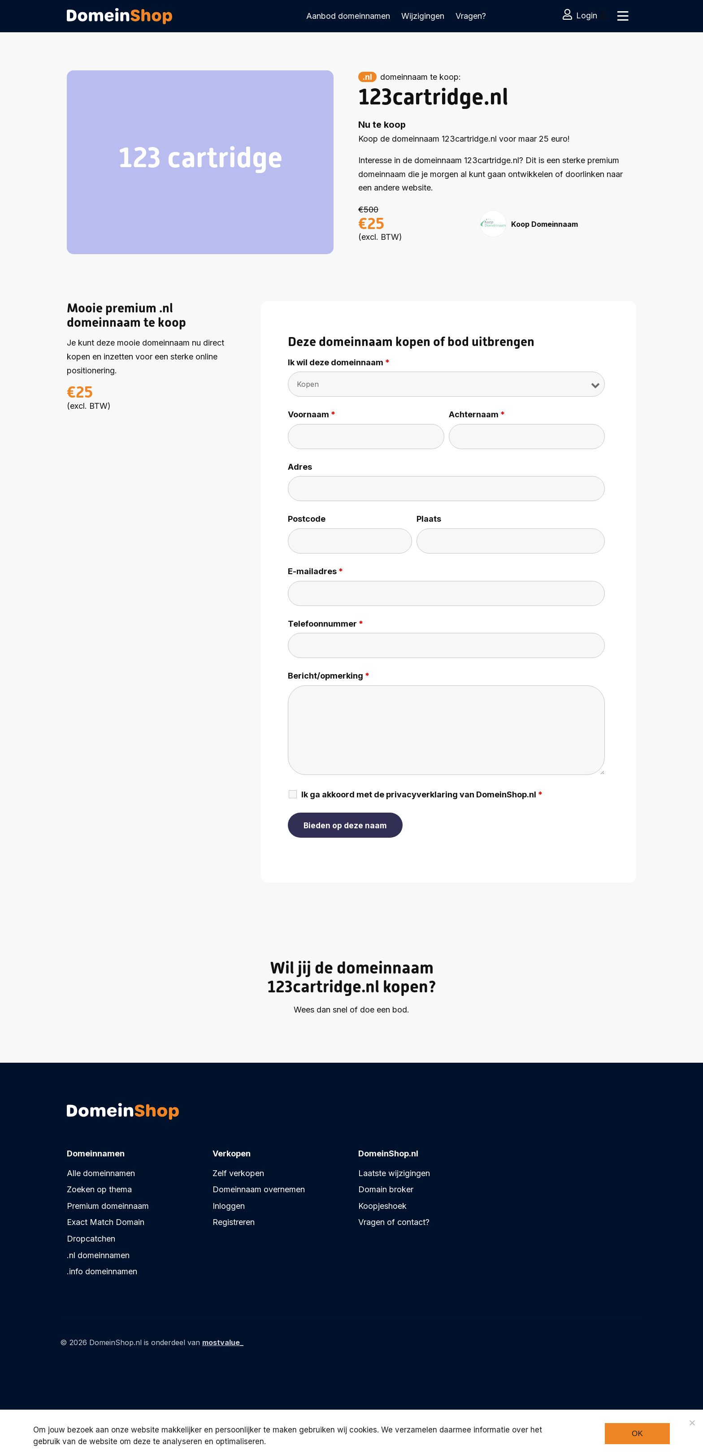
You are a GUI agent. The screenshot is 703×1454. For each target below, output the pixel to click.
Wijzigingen (422, 16)
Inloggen (229, 1206)
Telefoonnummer (325, 623)
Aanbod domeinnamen (348, 16)
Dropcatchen (91, 1238)
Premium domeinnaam (108, 1206)
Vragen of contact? (394, 1222)
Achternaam (477, 414)
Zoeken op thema (99, 1189)
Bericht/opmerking (328, 675)
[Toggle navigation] (621, 16)
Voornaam (311, 414)
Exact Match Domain (105, 1222)
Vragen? (471, 16)
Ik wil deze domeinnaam (339, 362)
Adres (300, 467)
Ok (637, 1433)
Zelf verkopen (238, 1173)
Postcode (306, 519)
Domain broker (385, 1189)
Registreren (234, 1222)
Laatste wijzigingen (394, 1173)
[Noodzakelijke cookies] (691, 1422)
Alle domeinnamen (101, 1173)
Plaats (429, 519)
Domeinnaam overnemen (259, 1189)
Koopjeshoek (382, 1206)
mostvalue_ (222, 1342)
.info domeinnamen (102, 1271)
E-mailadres (315, 571)
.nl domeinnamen (98, 1255)
